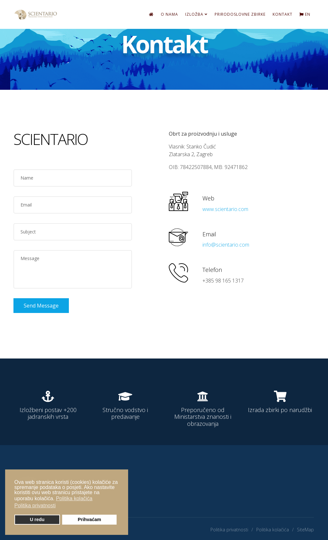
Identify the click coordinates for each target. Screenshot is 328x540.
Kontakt (282, 14)
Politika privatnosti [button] (35, 505)
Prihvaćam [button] (89, 519)
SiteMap (305, 529)
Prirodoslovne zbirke (240, 14)
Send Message (41, 305)
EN (304, 14)
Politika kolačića (272, 529)
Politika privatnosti (229, 529)
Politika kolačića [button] (74, 498)
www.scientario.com (225, 209)
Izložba (194, 14)
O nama (169, 14)
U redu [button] (37, 519)
